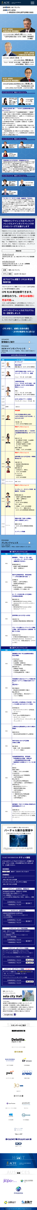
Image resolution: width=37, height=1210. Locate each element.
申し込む (29, 960)
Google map (10, 1014)
